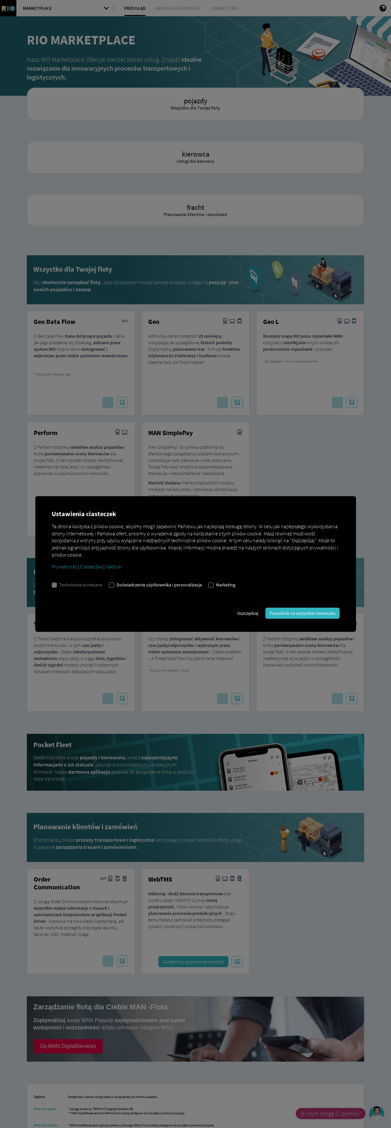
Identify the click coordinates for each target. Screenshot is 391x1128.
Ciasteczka (91, 566)
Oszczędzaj (247, 613)
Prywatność (64, 566)
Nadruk (113, 566)
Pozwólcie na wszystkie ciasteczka (302, 613)
